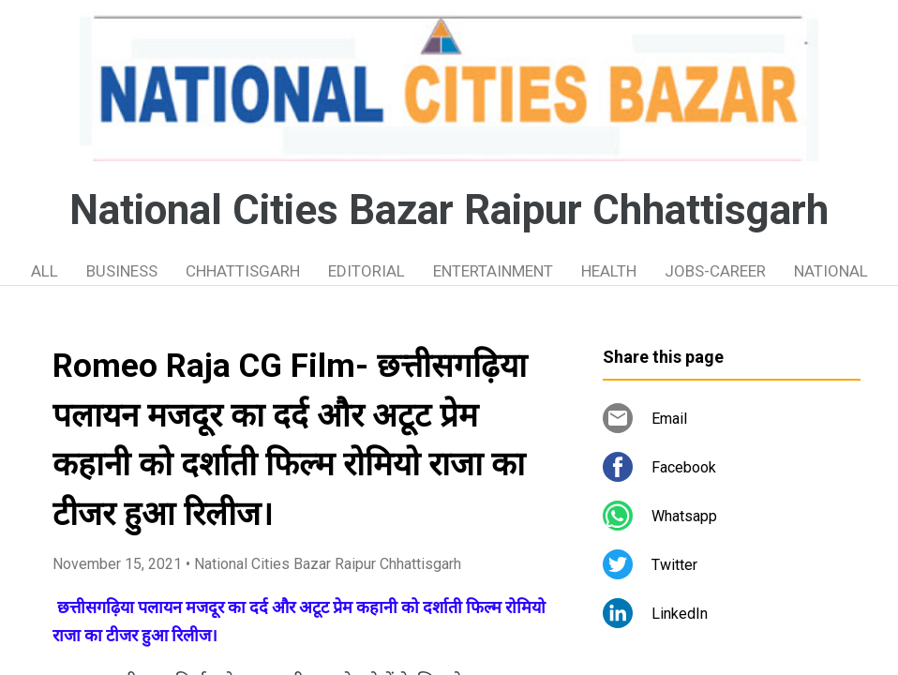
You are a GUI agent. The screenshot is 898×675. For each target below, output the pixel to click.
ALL (44, 271)
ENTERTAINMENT (493, 271)
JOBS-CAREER (715, 271)
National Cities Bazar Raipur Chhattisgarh (449, 210)
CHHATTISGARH (243, 271)
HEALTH (608, 271)
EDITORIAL (366, 271)
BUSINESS (121, 271)
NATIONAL (831, 271)
